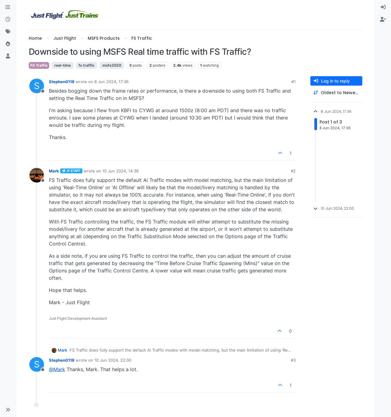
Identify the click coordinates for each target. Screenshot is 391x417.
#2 (293, 170)
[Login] (383, 7)
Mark (54, 170)
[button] (7, 410)
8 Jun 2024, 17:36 (111, 81)
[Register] (383, 19)
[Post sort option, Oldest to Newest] (336, 93)
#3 (293, 360)
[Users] (7, 56)
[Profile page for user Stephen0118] (36, 86)
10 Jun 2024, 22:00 (112, 360)
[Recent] (7, 19)
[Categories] (7, 7)
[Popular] (7, 44)
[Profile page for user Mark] (36, 175)
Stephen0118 (62, 81)
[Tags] (7, 32)
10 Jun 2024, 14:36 (120, 170)
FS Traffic (39, 65)
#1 (293, 81)
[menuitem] (383, 7)
